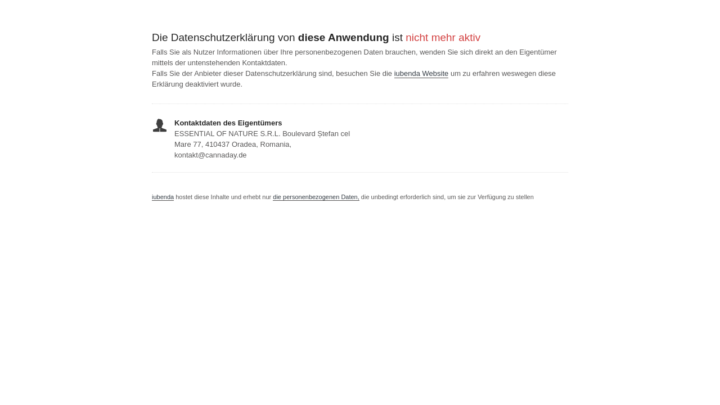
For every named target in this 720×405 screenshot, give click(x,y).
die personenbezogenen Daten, (316, 197)
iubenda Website (421, 73)
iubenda (163, 197)
